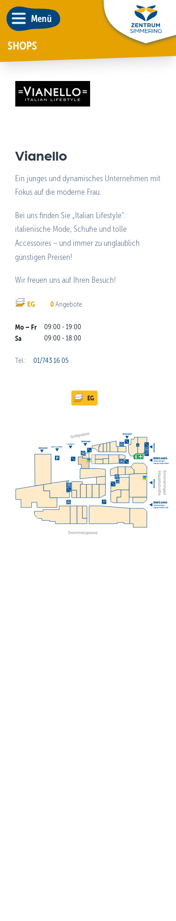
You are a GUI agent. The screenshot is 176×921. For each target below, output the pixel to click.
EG (83, 398)
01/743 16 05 (51, 360)
